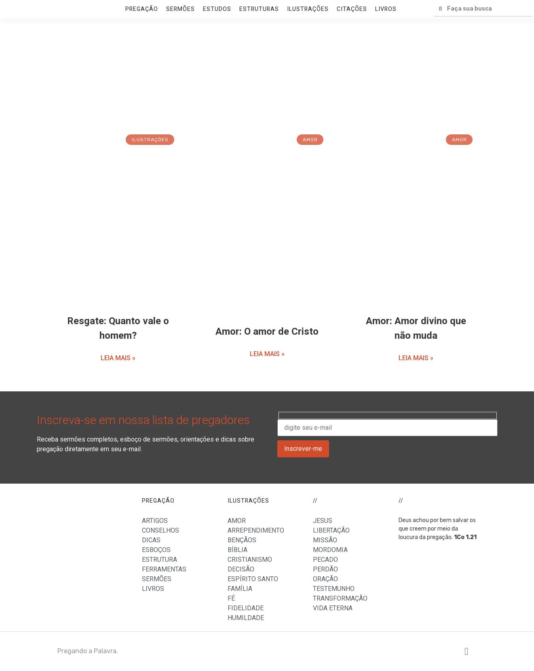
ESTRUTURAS (259, 9)
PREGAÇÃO (141, 9)
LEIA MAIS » (118, 358)
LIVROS (386, 9)
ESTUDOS (217, 9)
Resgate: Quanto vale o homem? (118, 328)
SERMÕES (180, 9)
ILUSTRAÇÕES (308, 9)
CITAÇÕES (352, 9)
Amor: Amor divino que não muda (416, 328)
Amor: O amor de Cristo (267, 332)
